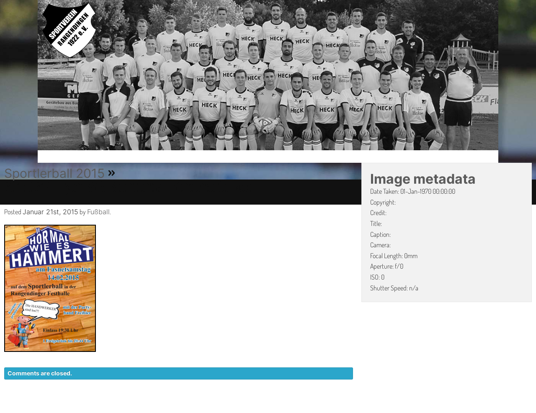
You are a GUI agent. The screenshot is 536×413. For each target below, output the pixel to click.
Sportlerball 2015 (54, 173)
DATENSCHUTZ (392, 409)
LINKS (484, 409)
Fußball (98, 212)
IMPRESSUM (446, 409)
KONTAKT (341, 409)
